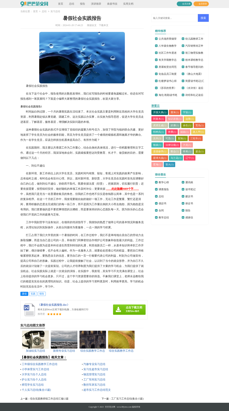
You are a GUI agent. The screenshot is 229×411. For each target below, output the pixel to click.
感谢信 (189, 217)
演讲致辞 (96, 3)
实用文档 (128, 3)
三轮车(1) (195, 138)
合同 (161, 210)
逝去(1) (199, 151)
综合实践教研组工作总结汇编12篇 (49, 398)
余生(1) (187, 125)
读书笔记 (190, 189)
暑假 (24, 293)
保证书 (189, 203)
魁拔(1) (157, 145)
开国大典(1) (159, 112)
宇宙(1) (187, 112)
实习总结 (55, 11)
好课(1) (175, 125)
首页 (60, 3)
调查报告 (164, 189)
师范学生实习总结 (33, 384)
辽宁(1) (190, 158)
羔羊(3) (157, 138)
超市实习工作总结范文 (97, 389)
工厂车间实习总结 (94, 379)
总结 (71, 3)
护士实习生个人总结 (34, 379)
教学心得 (164, 182)
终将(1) (187, 151)
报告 (82, 3)
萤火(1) (169, 164)
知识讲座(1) (174, 119)
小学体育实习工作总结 (35, 369)
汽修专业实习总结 (94, 364)
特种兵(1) (158, 132)
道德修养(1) (159, 151)
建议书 (189, 196)
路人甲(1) (198, 132)
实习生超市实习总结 (95, 369)
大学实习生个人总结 (34, 374)
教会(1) (175, 151)
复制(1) (182, 138)
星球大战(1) (159, 158)
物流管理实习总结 (94, 374)
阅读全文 (92, 25)
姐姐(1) (185, 132)
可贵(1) (169, 138)
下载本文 (103, 25)
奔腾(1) (172, 132)
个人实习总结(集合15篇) (36, 389)
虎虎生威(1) (159, 125)
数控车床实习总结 (94, 384)
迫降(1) (190, 119)
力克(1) (187, 145)
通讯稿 (189, 182)
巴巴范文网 (110, 407)
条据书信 (112, 3)
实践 (33, 293)
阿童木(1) (158, 119)
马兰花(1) (176, 158)
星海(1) (157, 164)
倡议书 (162, 203)
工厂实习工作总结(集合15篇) (127, 398)
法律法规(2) (172, 145)
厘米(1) (175, 112)
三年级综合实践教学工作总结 (39, 364)
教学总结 (164, 217)
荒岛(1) (199, 125)
